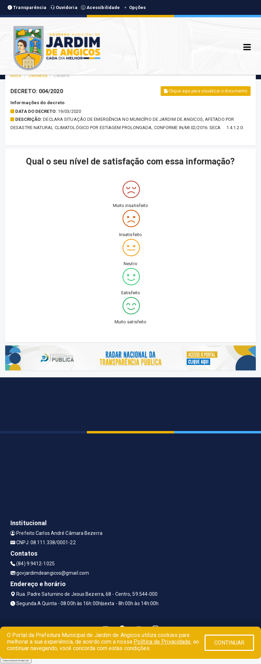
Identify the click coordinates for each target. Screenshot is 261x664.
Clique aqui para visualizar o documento (205, 91)
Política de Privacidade (162, 641)
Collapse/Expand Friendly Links (16, 660)
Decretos (38, 75)
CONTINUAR (229, 642)
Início (15, 75)
